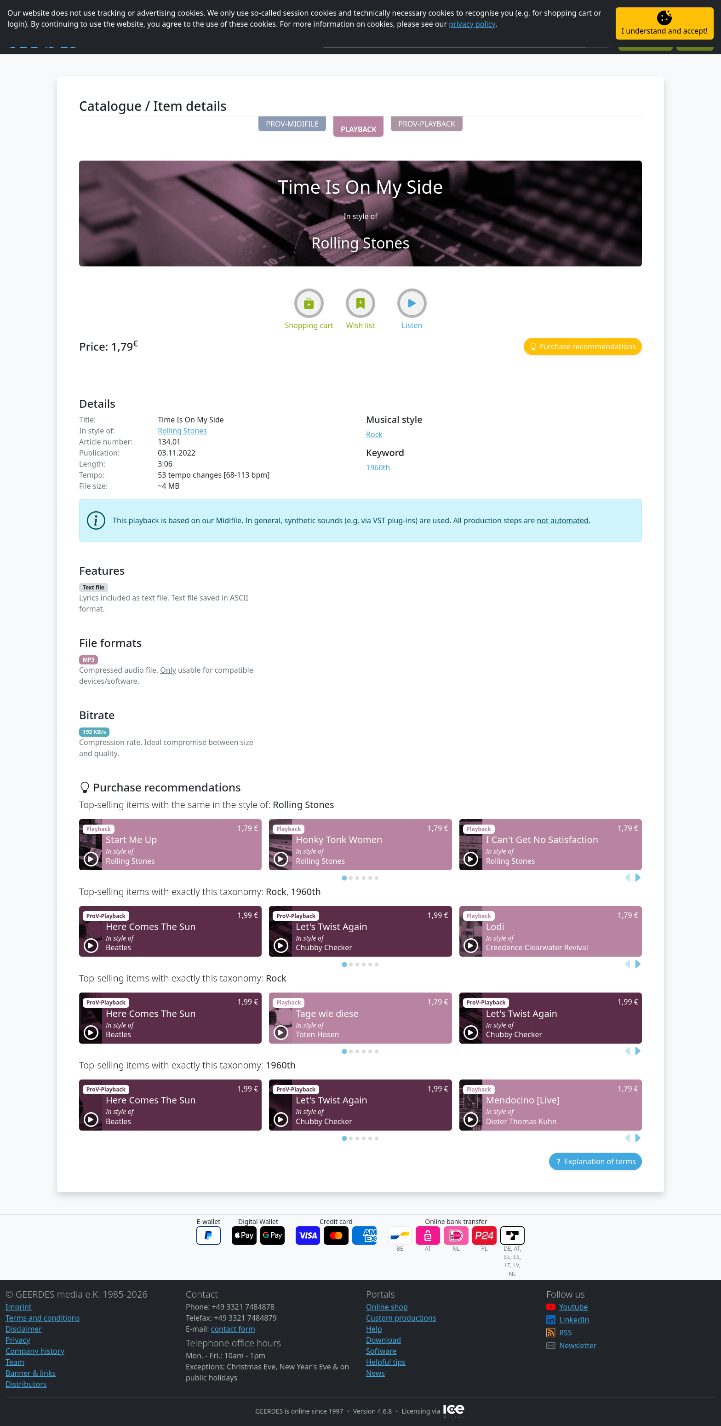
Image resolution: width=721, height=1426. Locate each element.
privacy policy (472, 24)
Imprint (19, 1307)
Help (374, 1329)
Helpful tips (386, 1362)
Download (383, 1340)
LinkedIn (574, 1320)
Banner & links (31, 1373)
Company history (35, 1351)
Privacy (18, 1340)
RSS (565, 1333)
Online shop (387, 1307)
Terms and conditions (43, 1318)
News (375, 1373)
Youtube (573, 1307)
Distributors (26, 1384)
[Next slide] (637, 877)
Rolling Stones (182, 431)
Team (15, 1362)
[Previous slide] (628, 877)
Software (381, 1351)
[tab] (344, 877)
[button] (292, 123)
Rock (374, 434)
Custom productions (401, 1318)
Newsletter (577, 1345)
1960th (378, 467)
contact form (233, 1329)
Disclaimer (24, 1329)
